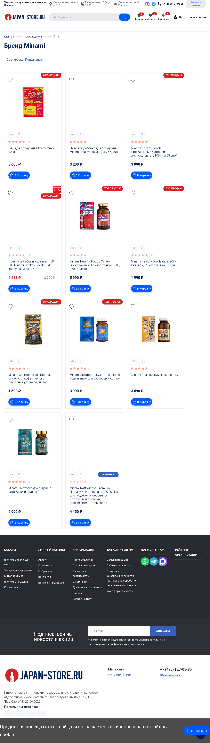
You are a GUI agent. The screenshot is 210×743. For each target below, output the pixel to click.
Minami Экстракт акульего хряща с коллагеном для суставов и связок (95, 387)
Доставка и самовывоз (88, 597)
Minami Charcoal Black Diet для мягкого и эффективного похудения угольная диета (30, 388)
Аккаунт (43, 569)
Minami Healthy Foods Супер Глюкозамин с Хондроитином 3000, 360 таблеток (95, 275)
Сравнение (45, 575)
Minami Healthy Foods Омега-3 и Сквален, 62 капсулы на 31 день (154, 273)
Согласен (197, 730)
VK (109, 686)
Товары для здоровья (18, 580)
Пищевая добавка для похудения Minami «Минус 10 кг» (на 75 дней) (94, 160)
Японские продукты (16, 591)
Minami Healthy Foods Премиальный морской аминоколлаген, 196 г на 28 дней (154, 162)
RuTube (116, 686)
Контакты (44, 587)
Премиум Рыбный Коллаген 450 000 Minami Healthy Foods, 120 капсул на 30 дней (31, 275)
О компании (80, 591)
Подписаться (161, 641)
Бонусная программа (51, 592)
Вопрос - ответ (82, 609)
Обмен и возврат (117, 569)
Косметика (11, 597)
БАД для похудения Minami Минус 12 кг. (32, 160)
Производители (83, 569)
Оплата (77, 603)
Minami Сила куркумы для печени (155, 385)
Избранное (45, 581)
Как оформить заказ (120, 601)
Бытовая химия (13, 586)
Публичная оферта (118, 575)
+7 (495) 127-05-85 (176, 680)
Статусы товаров (84, 575)
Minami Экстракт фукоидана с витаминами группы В (30, 500)
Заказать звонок (197, 9)
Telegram (127, 686)
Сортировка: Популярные (25, 70)
